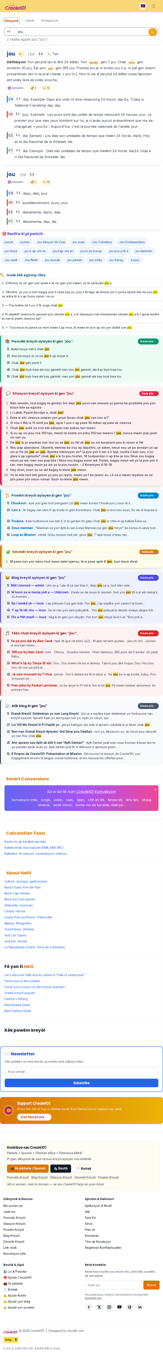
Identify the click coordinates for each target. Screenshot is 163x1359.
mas (69, 800)
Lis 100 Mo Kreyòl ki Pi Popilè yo (36, 725)
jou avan (79, 242)
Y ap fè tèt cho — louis (29, 610)
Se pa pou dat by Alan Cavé (32, 641)
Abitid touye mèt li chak (30, 349)
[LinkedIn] (140, 1307)
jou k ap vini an (35, 251)
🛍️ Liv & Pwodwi (14, 1271)
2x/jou (135, 260)
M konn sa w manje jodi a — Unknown (40, 592)
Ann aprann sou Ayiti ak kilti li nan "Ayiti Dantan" (48, 742)
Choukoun (19, 503)
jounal (8, 242)
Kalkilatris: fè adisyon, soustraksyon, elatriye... (36, 853)
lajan (80, 800)
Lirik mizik (10, 1247)
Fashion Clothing (16, 999)
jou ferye (10, 251)
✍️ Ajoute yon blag (16, 1301)
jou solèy (95, 260)
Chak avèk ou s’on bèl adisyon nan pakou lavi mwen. (53, 428)
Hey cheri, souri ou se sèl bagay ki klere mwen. (48, 470)
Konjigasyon (49, 20)
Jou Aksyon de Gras (51, 242)
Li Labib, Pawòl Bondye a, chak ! (37, 412)
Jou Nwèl (31, 260)
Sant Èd (90, 1217)
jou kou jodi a (118, 251)
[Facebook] (89, 1307)
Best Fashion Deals (17, 1011)
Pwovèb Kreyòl (18, 1177)
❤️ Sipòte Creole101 (17, 1277)
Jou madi (10, 260)
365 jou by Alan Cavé (28, 652)
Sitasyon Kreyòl (61, 1177)
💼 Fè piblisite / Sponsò (27, 1168)
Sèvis (89, 1223)
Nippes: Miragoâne (17, 923)
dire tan (132, 800)
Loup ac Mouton (23, 535)
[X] (99, 1307)
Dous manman (23, 528)
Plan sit (90, 1229)
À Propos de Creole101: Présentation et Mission (47, 754)
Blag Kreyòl (39, 1177)
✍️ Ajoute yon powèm (18, 1307)
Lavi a (16, 510)
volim (58, 800)
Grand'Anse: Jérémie (19, 929)
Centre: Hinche (14, 911)
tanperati (115, 800)
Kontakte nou (93, 1298)
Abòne (151, 1285)
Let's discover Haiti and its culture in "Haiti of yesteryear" (44, 975)
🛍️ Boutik (61, 1168)
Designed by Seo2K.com (66, 1331)
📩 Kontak (83, 1168)
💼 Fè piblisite (13, 1283)
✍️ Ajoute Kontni (14, 1295)
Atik (87, 1211)
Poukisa (18, 521)
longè (45, 800)
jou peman (74, 260)
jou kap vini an (63, 251)
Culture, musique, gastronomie (25, 881)
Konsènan (92, 1235)
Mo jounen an (13, 1206)
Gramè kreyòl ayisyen (19, 993)
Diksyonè (11, 21)
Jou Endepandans (132, 242)
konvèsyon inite (24, 800)
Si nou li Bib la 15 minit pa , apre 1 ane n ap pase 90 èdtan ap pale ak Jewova (70, 423)
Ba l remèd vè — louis (28, 603)
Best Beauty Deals (17, 1005)
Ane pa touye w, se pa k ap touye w (40, 356)
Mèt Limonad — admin (28, 585)
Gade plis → (148, 341)
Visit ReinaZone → (34, 1117)
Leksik (29, 20)
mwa (132, 62)
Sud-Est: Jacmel (15, 941)
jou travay (116, 260)
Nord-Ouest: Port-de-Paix (22, 887)
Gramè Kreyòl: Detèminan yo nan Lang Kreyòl (45, 713)
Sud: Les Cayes (15, 935)
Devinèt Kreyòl (85, 1177)
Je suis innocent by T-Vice (32, 674)
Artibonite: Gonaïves (18, 905)
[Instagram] (109, 1307)
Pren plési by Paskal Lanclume (34, 685)
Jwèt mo (9, 1211)
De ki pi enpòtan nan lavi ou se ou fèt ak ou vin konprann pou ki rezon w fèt (76, 442)
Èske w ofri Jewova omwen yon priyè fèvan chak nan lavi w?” (59, 417)
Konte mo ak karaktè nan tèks (25, 841)
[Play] (40, 54)
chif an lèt (96, 800)
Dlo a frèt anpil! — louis (29, 617)
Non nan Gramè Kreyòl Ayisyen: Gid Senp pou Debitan (52, 731)
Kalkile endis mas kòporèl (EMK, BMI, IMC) (34, 847)
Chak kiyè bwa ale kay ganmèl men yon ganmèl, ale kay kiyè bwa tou (67, 369)
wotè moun (62, 805)
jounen (25, 242)
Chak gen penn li (26, 363)
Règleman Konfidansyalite (103, 1247)
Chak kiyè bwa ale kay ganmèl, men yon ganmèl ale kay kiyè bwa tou (66, 376)
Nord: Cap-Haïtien (17, 893)
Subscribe (81, 1083)
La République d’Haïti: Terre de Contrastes (34, 947)
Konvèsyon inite (14, 1253)
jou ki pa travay (91, 251)
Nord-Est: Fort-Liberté (19, 899)
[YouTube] (119, 1307)
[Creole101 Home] (15, 6)
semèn (93, 62)
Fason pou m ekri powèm (22, 981)
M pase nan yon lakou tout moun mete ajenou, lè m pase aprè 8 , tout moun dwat (73, 561)
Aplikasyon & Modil (98, 1206)
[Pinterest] (130, 1307)
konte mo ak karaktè (92, 805)
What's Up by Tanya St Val (32, 663)
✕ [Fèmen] (155, 789)
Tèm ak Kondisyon (98, 1241)
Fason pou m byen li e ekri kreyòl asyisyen (34, 987)
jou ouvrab (52, 260)
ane (50, 68)
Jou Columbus (102, 242)
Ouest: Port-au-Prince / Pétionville (28, 917)
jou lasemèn (143, 251)
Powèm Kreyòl (108, 1177)
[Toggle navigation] (153, 6)
